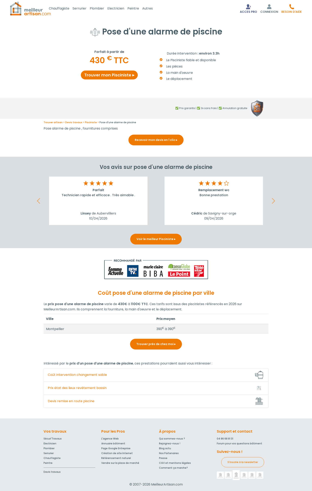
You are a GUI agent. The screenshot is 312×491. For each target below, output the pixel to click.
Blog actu (165, 448)
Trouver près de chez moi (156, 345)
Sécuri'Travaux (53, 438)
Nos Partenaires (169, 453)
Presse (163, 458)
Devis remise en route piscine (71, 402)
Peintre (138, 8)
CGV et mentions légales (175, 463)
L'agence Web (110, 438)
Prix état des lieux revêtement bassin (77, 388)
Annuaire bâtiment (113, 443)
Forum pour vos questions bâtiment (239, 443)
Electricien (120, 8)
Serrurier (84, 8)
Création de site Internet (117, 453)
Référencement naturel (116, 458)
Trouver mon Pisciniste (109, 76)
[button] (291, 9)
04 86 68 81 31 (225, 438)
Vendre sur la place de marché (120, 463)
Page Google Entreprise (115, 448)
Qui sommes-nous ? (172, 438)
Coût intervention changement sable (77, 375)
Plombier (102, 8)
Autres (152, 8)
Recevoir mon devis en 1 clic (156, 141)
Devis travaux (52, 472)
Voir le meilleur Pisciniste (156, 240)
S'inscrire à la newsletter (243, 462)
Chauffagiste (64, 8)
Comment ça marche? (173, 468)
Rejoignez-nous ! (169, 443)
